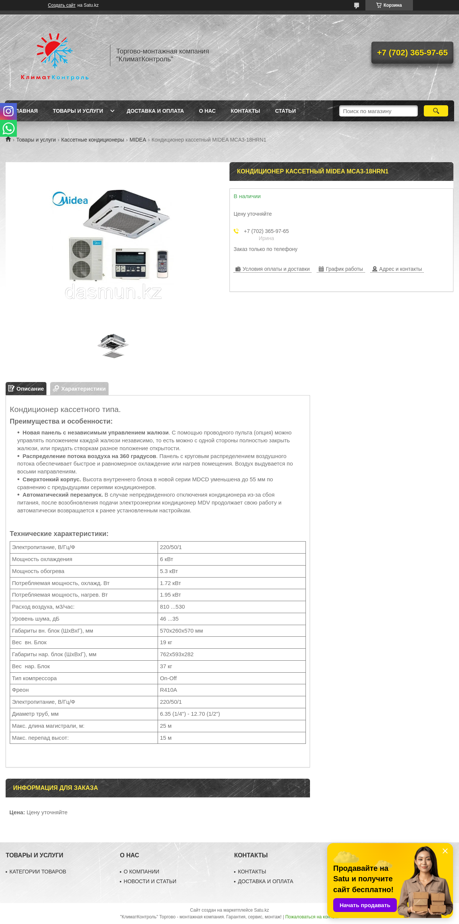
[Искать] (436, 110)
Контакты (245, 111)
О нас (207, 111)
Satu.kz (261, 910)
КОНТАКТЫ (252, 872)
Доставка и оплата (155, 111)
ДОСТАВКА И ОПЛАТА (265, 881)
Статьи (285, 111)
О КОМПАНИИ (141, 872)
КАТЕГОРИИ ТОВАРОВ (37, 872)
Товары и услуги (78, 111)
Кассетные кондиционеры (92, 140)
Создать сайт (62, 5)
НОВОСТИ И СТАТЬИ (150, 881)
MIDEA (138, 140)
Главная (25, 111)
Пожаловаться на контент (312, 917)
